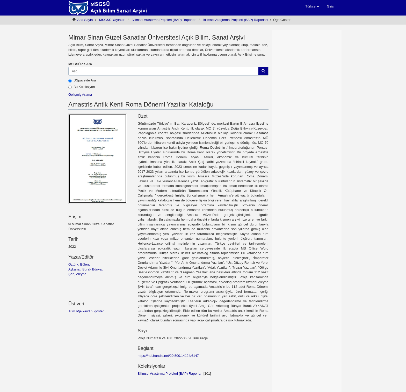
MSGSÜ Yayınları (112, 20)
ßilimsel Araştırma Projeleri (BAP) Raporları (164, 20)
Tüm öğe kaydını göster (86, 311)
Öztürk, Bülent (79, 264)
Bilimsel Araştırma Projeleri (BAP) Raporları (235, 20)
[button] (312, 6)
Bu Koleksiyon (81, 87)
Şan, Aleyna (77, 274)
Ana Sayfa (85, 20)
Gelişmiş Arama (80, 94)
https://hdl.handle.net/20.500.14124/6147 (168, 356)
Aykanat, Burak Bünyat (85, 269)
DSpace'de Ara (82, 80)
